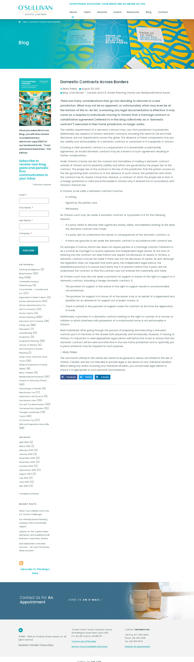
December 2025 (27, 453)
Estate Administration (30, 296)
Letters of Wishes (28, 340)
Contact (163, 12)
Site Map (34, 640)
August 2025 (25, 469)
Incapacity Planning (29, 336)
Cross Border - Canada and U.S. (88, 92)
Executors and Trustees (31, 316)
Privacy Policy (46, 640)
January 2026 (26, 449)
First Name (26, 207)
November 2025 (27, 457)
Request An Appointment (137, 642)
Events (118, 12)
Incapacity (24, 332)
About (74, 12)
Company (25, 231)
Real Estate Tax (27, 387)
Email (23, 195)
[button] (73, 17)
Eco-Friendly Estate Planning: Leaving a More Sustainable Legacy (33, 518)
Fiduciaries (24, 324)
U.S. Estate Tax (26, 415)
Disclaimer (24, 640)
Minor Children (26, 368)
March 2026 (25, 441)
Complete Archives (29, 489)
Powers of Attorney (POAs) (33, 375)
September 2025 (27, 465)
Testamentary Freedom (31, 403)
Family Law (24, 320)
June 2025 (24, 477)
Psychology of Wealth (30, 383)
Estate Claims (26, 308)
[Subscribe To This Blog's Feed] (21, 558)
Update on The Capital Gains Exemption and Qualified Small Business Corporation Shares (34, 530)
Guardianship (26, 328)
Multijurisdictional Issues (31, 371)
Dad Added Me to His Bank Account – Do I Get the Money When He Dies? (34, 542)
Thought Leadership (29, 407)
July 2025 (23, 473)
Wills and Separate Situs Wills (34, 419)
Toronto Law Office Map (84, 636)
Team (88, 12)
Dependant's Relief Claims (32, 292)
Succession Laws (27, 395)
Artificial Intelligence (29, 264)
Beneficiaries (25, 268)
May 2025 (24, 481)
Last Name (26, 219)
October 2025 (26, 461)
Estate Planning (27, 312)
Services (102, 12)
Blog (149, 12)
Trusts (22, 411)
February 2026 (26, 445)
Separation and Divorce (31, 391)
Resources (134, 12)
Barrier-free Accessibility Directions (89, 642)
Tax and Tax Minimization (32, 399)
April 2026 (24, 437)
